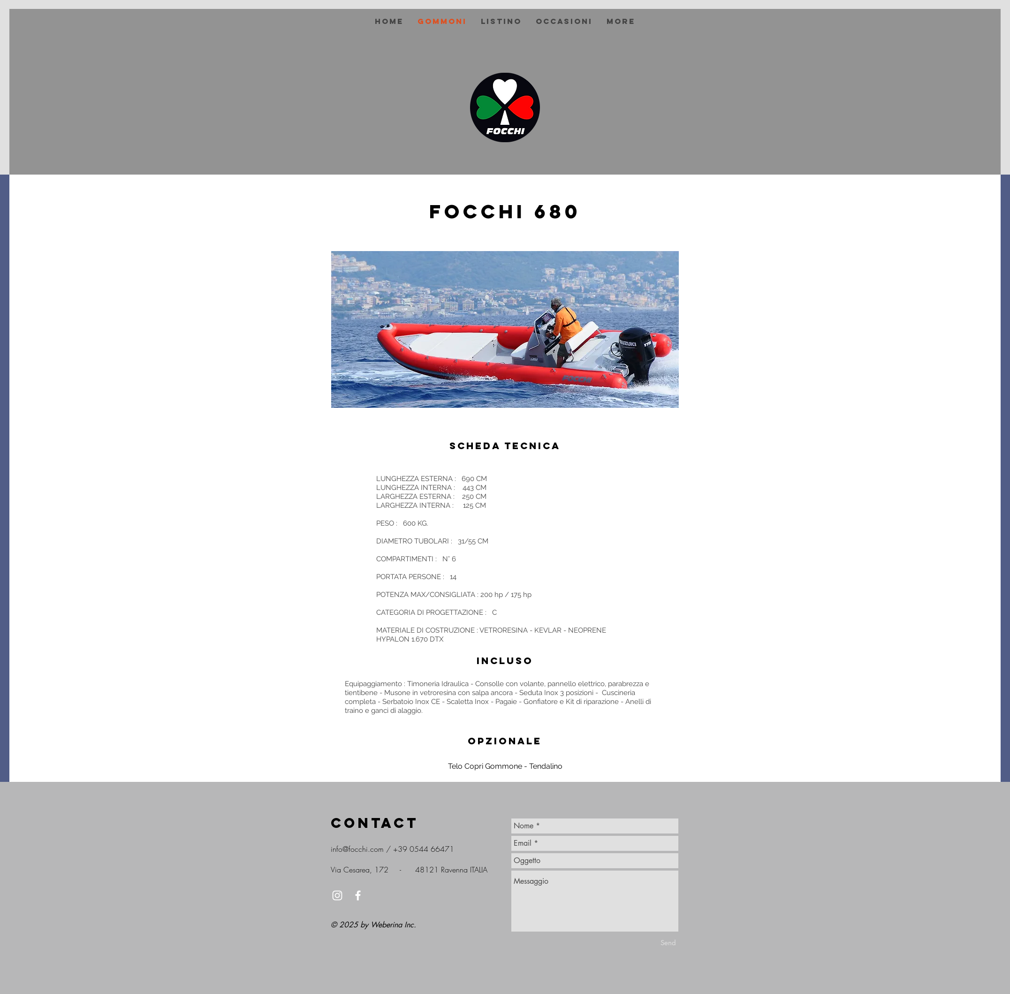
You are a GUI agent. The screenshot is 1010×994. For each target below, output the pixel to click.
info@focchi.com (357, 849)
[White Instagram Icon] (337, 895)
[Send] (668, 942)
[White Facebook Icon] (358, 895)
